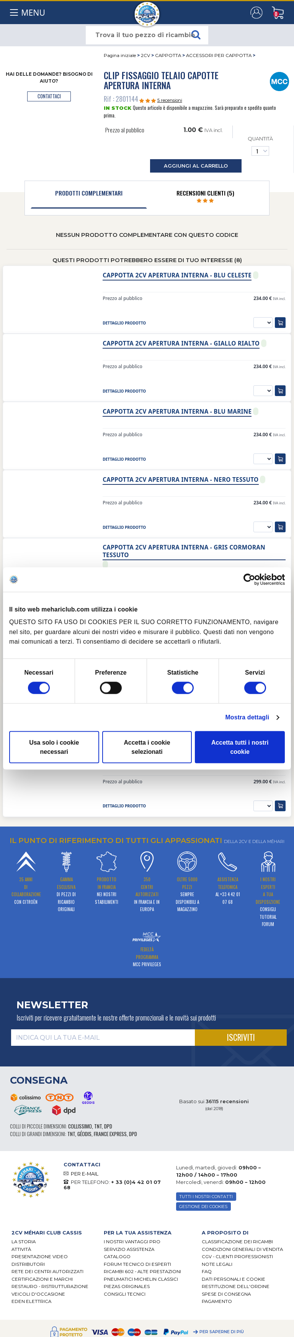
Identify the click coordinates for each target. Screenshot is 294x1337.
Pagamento (217, 1301)
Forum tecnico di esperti (137, 1264)
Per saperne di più (221, 1331)
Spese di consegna (226, 1294)
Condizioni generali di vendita (242, 1249)
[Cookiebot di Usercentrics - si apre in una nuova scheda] (251, 580)
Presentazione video (39, 1256)
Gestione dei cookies (203, 1206)
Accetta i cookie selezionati (147, 747)
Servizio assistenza (129, 1249)
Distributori (28, 1264)
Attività (21, 1249)
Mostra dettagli (247, 717)
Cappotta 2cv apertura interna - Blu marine (177, 411)
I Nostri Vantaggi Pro (132, 1241)
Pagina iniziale (120, 55)
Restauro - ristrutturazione (49, 1286)
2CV (145, 55)
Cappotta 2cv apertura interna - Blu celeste (177, 275)
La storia (23, 1241)
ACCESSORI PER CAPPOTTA (219, 55)
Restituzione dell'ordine (236, 1286)
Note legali (217, 1264)
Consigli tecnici (124, 1294)
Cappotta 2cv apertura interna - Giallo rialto (181, 343)
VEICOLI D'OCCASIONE (38, 1294)
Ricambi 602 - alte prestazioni (142, 1271)
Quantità (260, 145)
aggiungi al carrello (196, 166)
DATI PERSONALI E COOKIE (233, 1279)
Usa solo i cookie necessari (54, 747)
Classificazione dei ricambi (237, 1241)
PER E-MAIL (84, 1174)
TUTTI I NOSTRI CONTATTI (206, 1196)
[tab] (89, 195)
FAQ (207, 1271)
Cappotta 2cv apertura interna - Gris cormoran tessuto (184, 551)
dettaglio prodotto (124, 323)
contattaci (49, 96)
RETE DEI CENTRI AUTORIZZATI (47, 1271)
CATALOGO (117, 1256)
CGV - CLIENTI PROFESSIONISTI (237, 1256)
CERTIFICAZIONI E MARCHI (42, 1279)
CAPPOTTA (168, 55)
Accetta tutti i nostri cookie (240, 747)
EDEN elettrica (31, 1301)
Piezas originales (127, 1286)
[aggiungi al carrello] (280, 322)
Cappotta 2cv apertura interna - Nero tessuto (180, 479)
